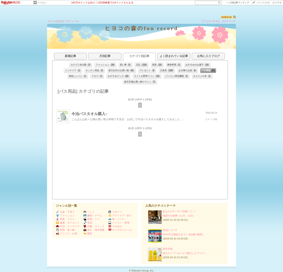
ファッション (65, 215)
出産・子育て (65, 211)
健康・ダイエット (68, 222)
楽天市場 (276, 2)
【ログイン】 (228, 21)
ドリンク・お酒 (66, 233)
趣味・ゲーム (92, 215)
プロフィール (71, 21)
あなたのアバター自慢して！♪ (179, 211)
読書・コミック (93, 226)
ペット (89, 211)
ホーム (51, 21)
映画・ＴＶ (91, 219)
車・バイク (116, 219)
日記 (59, 21)
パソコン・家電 (118, 222)
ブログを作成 (263, 2)
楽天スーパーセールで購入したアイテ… (185, 253)
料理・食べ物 (65, 229)
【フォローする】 (210, 21)
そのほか (41, 2)
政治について (170, 230)
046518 (226, 17)
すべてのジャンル (120, 229)
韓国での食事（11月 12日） (179, 215)
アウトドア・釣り (120, 215)
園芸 (87, 233)
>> (237, 2)
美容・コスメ (65, 219)
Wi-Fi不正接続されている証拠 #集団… (184, 234)
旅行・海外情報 (93, 229)
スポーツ (115, 211)
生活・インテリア (68, 226)
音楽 (87, 222)
